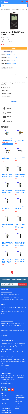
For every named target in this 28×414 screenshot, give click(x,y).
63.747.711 (15, 57)
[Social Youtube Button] (12, 389)
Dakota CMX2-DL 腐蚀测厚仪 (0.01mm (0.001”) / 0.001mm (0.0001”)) (7, 261)
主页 (2, 9)
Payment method (19, 395)
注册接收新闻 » (22, 284)
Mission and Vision (5, 408)
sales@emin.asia (7, 381)
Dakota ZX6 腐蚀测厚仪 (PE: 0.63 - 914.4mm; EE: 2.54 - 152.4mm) (7, 244)
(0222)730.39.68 (13, 60)
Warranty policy (18, 403)
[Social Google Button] (9, 389)
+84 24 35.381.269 (7, 311)
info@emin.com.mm (8, 330)
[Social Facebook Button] (2, 389)
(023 (9, 57)
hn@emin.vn (18, 316)
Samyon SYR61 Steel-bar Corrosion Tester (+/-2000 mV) (20, 140)
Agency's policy (18, 406)
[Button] (1, 2)
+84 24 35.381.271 (16, 311)
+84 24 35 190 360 (7, 316)
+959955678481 (13, 327)
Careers (17, 408)
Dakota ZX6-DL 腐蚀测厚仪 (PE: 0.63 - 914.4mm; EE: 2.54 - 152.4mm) (20, 226)
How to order (4, 406)
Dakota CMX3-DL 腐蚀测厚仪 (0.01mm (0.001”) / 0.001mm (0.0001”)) (20, 244)
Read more (13, 101)
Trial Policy (3, 397)
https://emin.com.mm (21, 330)
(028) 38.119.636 (11, 63)
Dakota (9, 37)
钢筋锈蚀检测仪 (7, 9)
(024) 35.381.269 (12, 54)
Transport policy (18, 401)
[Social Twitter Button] (5, 389)
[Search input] (13, 5)
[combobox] (13, 5)
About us (3, 395)
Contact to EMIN (5, 399)
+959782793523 (6, 327)
